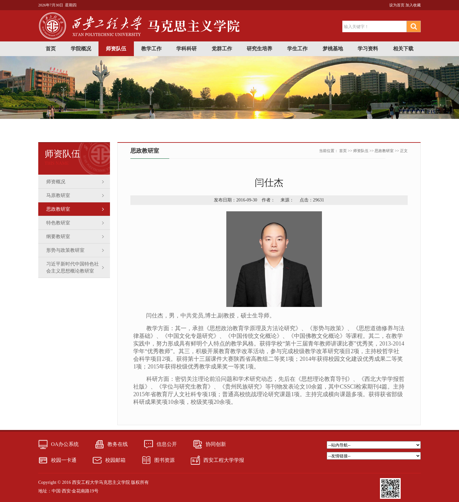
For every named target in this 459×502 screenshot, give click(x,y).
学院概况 (81, 48)
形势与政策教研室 (65, 250)
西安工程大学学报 (223, 460)
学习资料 (368, 48)
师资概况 (55, 181)
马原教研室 (58, 195)
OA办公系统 (65, 444)
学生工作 (297, 48)
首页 (51, 48)
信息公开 (167, 444)
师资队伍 (116, 48)
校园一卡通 (63, 460)
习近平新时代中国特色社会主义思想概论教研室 (72, 267)
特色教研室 (58, 222)
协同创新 (216, 444)
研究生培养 (259, 48)
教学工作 (151, 48)
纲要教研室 (58, 236)
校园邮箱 (115, 460)
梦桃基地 (333, 48)
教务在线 (117, 444)
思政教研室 (58, 209)
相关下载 (403, 48)
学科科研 (186, 48)
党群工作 (222, 48)
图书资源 (164, 460)
